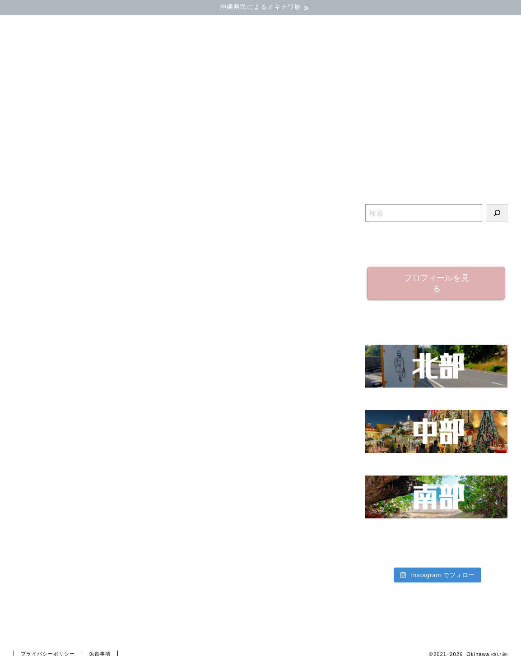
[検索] (497, 213)
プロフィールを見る (436, 283)
